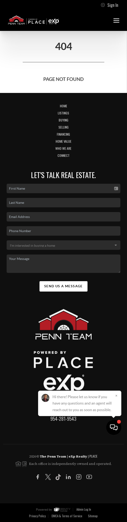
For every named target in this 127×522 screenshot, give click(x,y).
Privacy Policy (37, 516)
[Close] (116, 477)
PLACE (93, 457)
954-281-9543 (63, 420)
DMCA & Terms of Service (67, 516)
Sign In (109, 5)
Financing (63, 134)
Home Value (63, 141)
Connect (63, 155)
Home (63, 105)
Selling (63, 127)
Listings (63, 112)
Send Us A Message (63, 286)
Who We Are (63, 148)
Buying (63, 119)
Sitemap (93, 516)
